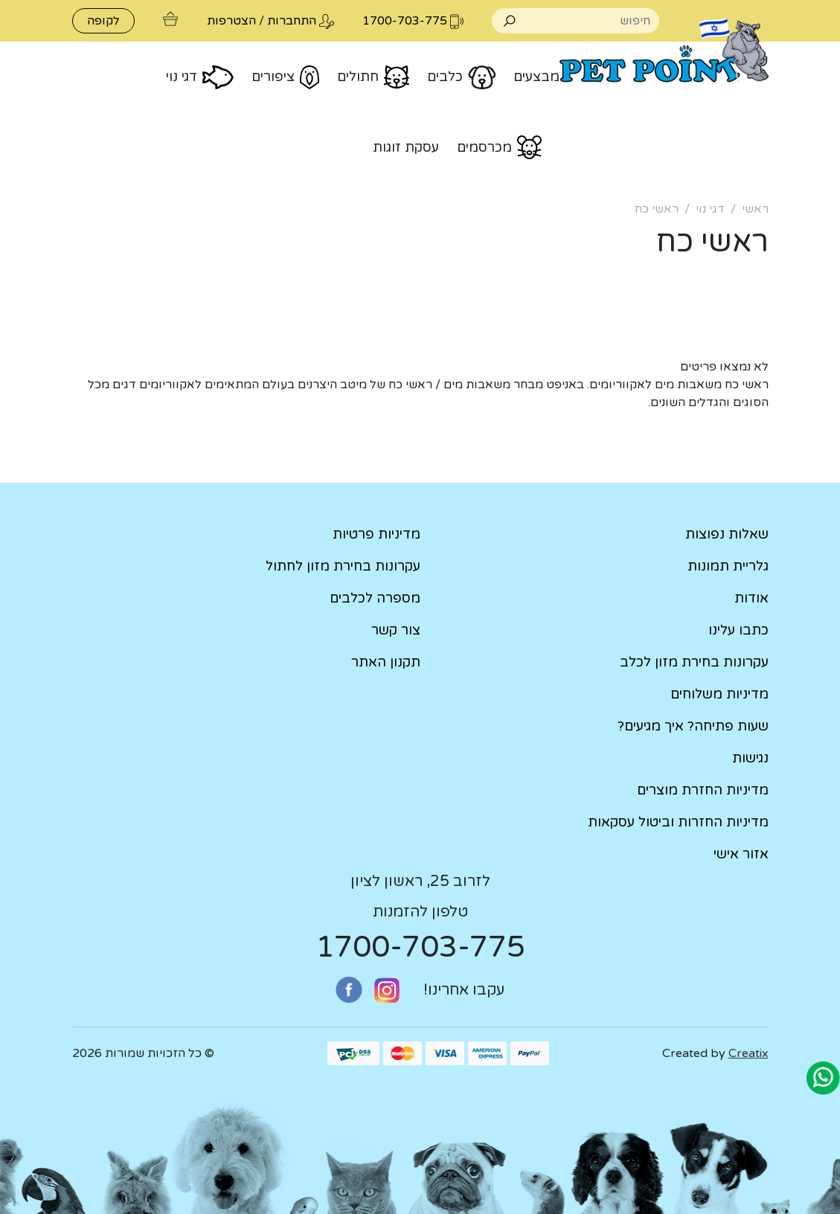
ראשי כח (657, 209)
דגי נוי (710, 209)
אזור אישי (741, 854)
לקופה (103, 20)
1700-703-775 (420, 947)
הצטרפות (231, 20)
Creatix (748, 1053)
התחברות (291, 20)
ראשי (755, 209)
